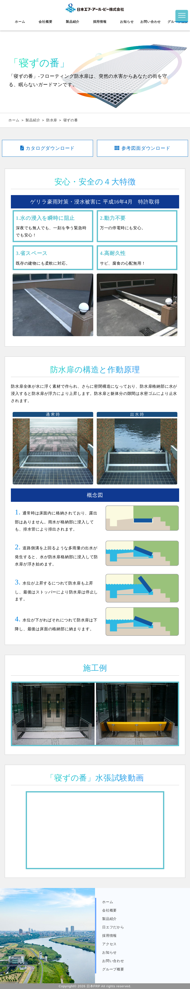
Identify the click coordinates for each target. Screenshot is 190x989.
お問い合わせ (150, 22)
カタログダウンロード (47, 148)
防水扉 (52, 120)
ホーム (20, 22)
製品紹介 (72, 22)
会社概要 (45, 22)
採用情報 (100, 22)
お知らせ (127, 22)
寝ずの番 (70, 120)
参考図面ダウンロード (142, 148)
